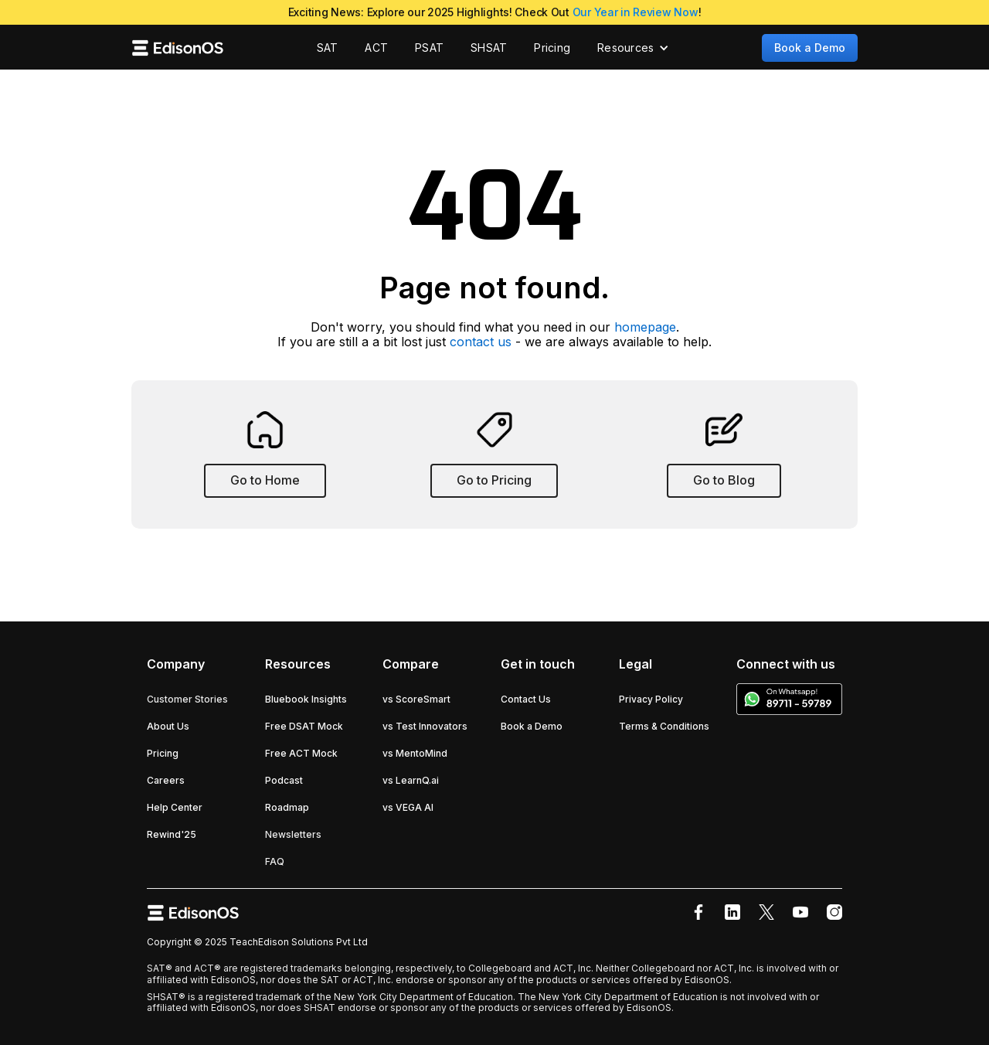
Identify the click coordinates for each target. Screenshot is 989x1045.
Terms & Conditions (664, 726)
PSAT (429, 47)
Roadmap (287, 807)
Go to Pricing (494, 480)
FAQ (274, 861)
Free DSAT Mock (304, 726)
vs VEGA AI (407, 807)
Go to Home (265, 480)
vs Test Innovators (424, 726)
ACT (376, 47)
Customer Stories (187, 699)
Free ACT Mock (301, 753)
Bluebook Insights (306, 699)
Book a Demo (809, 47)
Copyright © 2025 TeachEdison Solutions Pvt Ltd (257, 942)
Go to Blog (724, 480)
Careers (166, 780)
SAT (327, 47)
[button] (633, 48)
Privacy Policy (651, 699)
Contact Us (526, 699)
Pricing (552, 47)
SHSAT (489, 47)
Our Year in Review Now (635, 12)
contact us (480, 341)
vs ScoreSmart (416, 699)
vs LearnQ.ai (410, 780)
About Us (168, 726)
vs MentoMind (414, 753)
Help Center (174, 807)
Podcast (284, 780)
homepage (645, 327)
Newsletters (293, 834)
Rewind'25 (171, 834)
